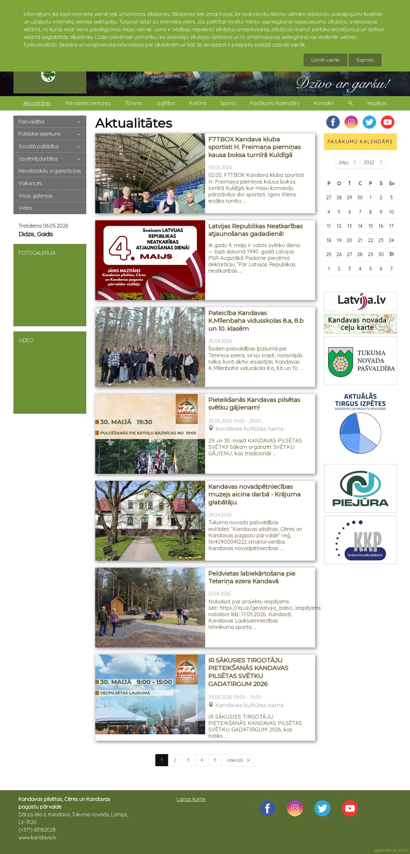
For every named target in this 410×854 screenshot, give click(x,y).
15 (370, 226)
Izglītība (166, 103)
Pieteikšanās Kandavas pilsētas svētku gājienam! (254, 404)
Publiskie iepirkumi (39, 134)
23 (380, 240)
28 (339, 197)
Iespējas (377, 103)
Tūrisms (134, 103)
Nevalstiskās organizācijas (50, 171)
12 (339, 226)
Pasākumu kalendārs (274, 103)
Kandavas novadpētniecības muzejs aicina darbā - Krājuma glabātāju (254, 494)
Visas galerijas (36, 196)
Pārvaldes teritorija (88, 103)
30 (360, 197)
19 (339, 240)
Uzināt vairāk (325, 60)
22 (370, 240)
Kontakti (324, 103)
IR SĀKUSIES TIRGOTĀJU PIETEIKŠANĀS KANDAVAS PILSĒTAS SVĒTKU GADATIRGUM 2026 (248, 672)
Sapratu (365, 60)
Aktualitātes (37, 103)
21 (360, 240)
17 (391, 226)
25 (328, 254)
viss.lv (403, 850)
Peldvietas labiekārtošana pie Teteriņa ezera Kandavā (251, 577)
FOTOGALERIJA (50, 284)
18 (329, 240)
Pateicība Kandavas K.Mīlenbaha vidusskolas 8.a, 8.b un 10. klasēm (256, 320)
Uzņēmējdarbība (38, 158)
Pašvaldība (31, 121)
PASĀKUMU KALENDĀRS (360, 142)
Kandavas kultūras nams (249, 429)
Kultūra (197, 103)
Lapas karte (191, 799)
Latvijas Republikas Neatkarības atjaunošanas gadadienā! (255, 230)
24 (391, 240)
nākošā (235, 760)
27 (328, 197)
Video (25, 208)
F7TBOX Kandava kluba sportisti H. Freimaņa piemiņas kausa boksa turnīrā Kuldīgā (254, 147)
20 (349, 240)
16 (381, 226)
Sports (228, 103)
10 (391, 212)
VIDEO (50, 372)
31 (391, 254)
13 (349, 226)
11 (329, 226)
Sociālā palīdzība (38, 146)
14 (360, 226)
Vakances (30, 183)
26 (339, 254)
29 (349, 197)
